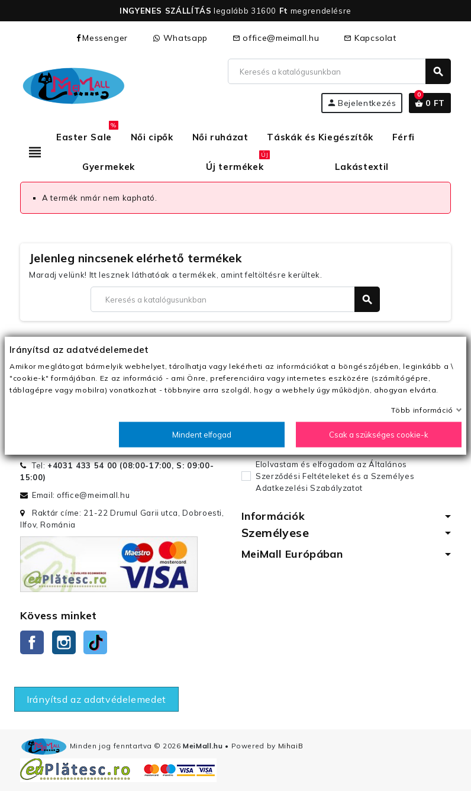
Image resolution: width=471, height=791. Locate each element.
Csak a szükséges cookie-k (378, 434)
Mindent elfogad (201, 434)
